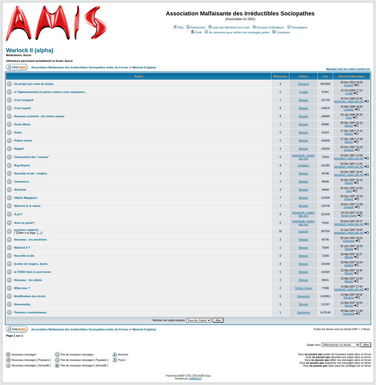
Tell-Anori (348, 297)
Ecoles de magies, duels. (31, 263)
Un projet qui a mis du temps (34, 83)
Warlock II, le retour (27, 205)
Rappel (19, 148)
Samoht (303, 231)
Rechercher (195, 27)
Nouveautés (22, 304)
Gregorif (303, 83)
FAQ (178, 27)
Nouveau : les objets (28, 280)
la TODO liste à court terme (32, 271)
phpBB (180, 375)
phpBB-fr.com (195, 378)
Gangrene (349, 241)
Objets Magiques (25, 197)
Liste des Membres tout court (228, 27)
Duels (18, 132)
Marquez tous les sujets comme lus (348, 69)
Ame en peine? (24, 222)
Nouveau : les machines (30, 239)
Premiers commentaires (30, 312)
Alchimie (20, 189)
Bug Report (22, 165)
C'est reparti (22, 108)
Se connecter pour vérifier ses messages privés (237, 32)
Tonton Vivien (349, 215)
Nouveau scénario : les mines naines (39, 116)
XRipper (349, 199)
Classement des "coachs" (31, 157)
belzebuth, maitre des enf (348, 101)
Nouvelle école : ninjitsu (30, 173)
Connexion (281, 32)
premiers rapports (26, 229)
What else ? (22, 288)
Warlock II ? (22, 247)
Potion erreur (23, 140)
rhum (349, 117)
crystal (303, 92)
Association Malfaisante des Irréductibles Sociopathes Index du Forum (79, 67)
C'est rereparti (23, 100)
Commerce (21, 181)
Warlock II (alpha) (29, 50)
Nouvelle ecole (24, 255)
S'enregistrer (297, 27)
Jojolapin (349, 150)
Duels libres (22, 124)
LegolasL (349, 109)
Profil (196, 32)
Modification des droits (29, 296)
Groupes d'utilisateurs (268, 27)
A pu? (18, 214)
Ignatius (349, 265)
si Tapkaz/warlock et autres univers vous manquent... (50, 92)
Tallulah (348, 249)
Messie (303, 100)
